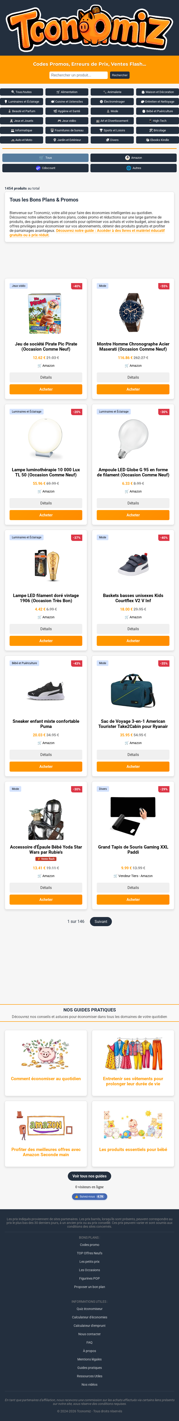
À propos (89, 1351)
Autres (133, 167)
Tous (45, 157)
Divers (103, 789)
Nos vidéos (89, 1384)
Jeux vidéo (18, 286)
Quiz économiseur (90, 1309)
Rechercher (119, 75)
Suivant (101, 921)
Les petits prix (89, 1261)
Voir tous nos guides (89, 1176)
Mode (102, 286)
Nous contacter (89, 1334)
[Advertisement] (89, 259)
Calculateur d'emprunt (90, 1325)
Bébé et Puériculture (24, 663)
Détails (46, 377)
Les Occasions (89, 1270)
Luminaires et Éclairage (26, 411)
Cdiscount (45, 168)
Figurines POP (89, 1278)
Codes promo (89, 1245)
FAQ (89, 1342)
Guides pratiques (89, 1368)
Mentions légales (89, 1359)
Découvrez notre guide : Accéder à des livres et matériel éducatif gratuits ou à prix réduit (87, 232)
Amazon (133, 157)
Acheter (46, 389)
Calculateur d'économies (89, 1317)
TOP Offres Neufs (89, 1253)
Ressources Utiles (89, 1376)
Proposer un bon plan (89, 1287)
